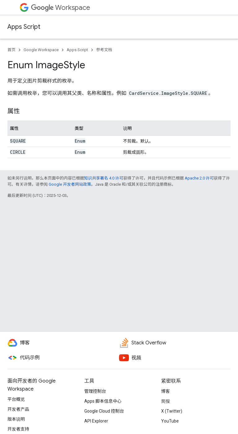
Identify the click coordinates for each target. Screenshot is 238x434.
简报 (165, 401)
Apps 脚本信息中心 (102, 401)
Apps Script (23, 27)
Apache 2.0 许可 (199, 178)
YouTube (170, 420)
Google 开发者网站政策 (70, 184)
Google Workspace (41, 49)
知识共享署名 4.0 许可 (103, 178)
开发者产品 (18, 409)
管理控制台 (95, 391)
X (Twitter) (171, 411)
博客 (165, 391)
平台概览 (16, 399)
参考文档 (104, 49)
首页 (11, 49)
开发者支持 (18, 429)
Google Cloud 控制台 (104, 411)
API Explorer (96, 420)
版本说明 (16, 419)
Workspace (60, 7)
